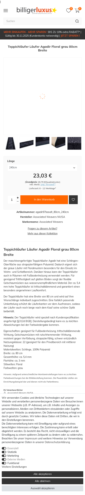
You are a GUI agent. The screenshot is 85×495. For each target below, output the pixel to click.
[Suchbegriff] (38, 21)
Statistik (12, 452)
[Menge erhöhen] (17, 198)
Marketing (13, 455)
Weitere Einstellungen (14, 466)
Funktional (13, 463)
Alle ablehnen (42, 481)
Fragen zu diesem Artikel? (42, 228)
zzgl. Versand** (48, 184)
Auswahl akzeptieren (43, 488)
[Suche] (77, 21)
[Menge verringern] (17, 201)
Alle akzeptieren (42, 474)
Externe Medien (16, 459)
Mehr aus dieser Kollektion (43, 233)
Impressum (31, 438)
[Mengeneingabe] (11, 199)
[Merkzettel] (69, 10)
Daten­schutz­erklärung (57, 442)
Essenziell (12, 448)
